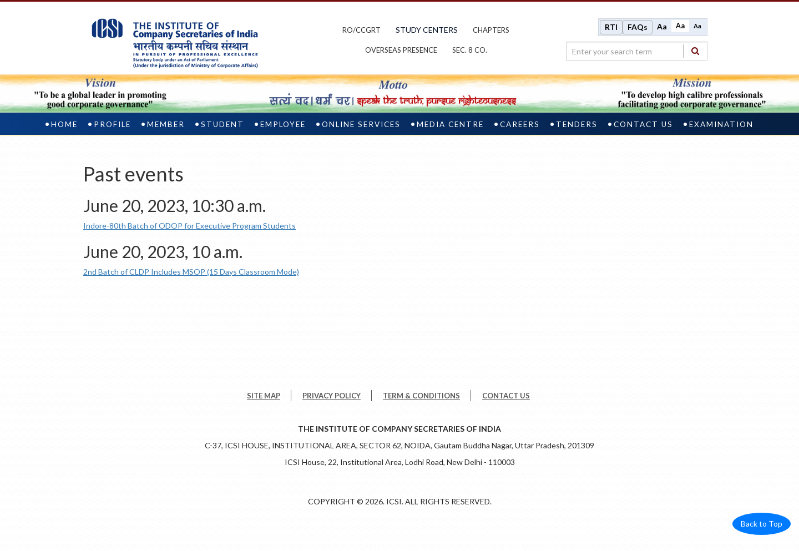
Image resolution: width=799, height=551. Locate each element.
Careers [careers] (520, 124)
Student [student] (222, 124)
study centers (427, 29)
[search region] (636, 51)
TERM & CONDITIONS (421, 395)
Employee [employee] (283, 124)
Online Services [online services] (361, 124)
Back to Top (761, 523)
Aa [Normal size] (680, 26)
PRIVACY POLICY (331, 395)
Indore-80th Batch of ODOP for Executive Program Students (189, 225)
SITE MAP (263, 395)
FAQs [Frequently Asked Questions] (638, 27)
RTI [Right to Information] (611, 27)
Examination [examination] (721, 124)
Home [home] (64, 124)
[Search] (695, 51)
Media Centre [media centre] (450, 124)
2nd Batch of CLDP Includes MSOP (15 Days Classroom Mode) (191, 271)
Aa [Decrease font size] (697, 25)
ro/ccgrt (361, 30)
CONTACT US (506, 395)
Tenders (577, 124)
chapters (491, 30)
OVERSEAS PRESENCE (401, 50)
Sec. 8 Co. (469, 50)
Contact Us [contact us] (643, 124)
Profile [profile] (112, 124)
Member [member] (166, 124)
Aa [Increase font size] (662, 26)
